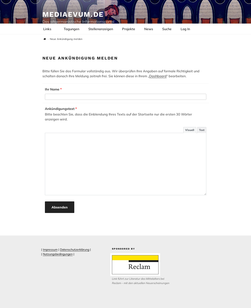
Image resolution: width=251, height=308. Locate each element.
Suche (167, 29)
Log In (187, 29)
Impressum (50, 249)
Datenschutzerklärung (74, 249)
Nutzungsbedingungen (58, 254)
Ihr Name (53, 89)
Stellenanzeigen (100, 29)
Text (201, 130)
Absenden (60, 207)
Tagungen (71, 29)
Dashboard (158, 76)
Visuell (189, 130)
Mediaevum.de (73, 14)
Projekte (128, 29)
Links (49, 29)
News (148, 29)
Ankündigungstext (61, 109)
